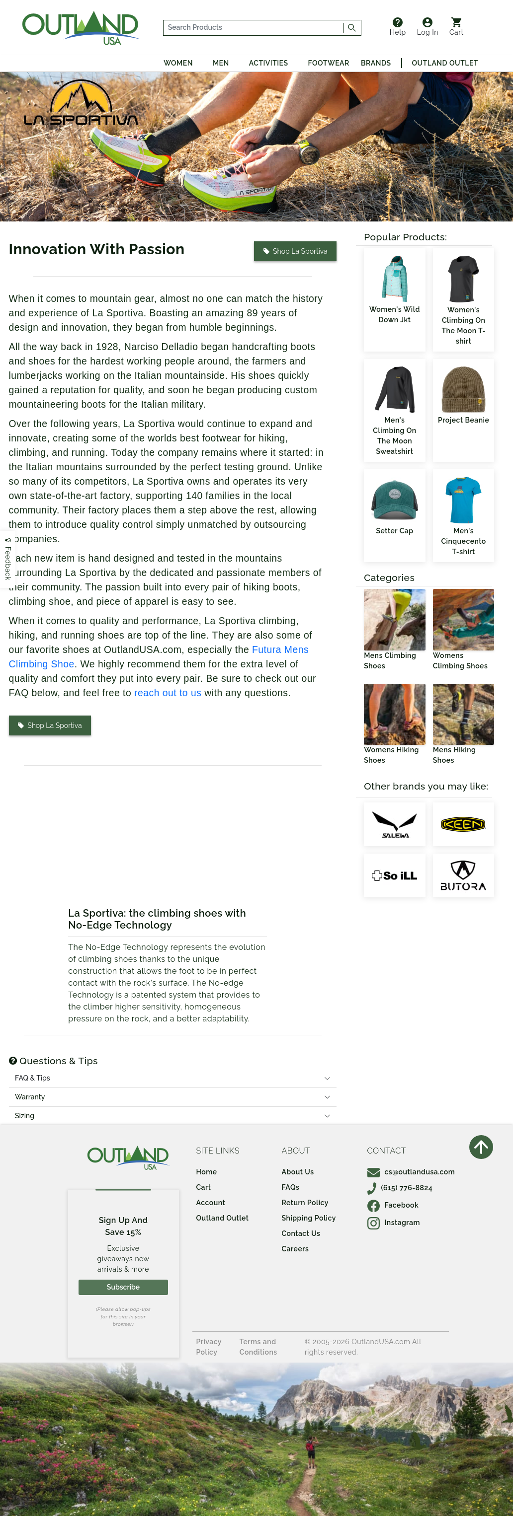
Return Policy (305, 1203)
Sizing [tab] (24, 1116)
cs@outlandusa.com (411, 1172)
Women (178, 63)
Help (398, 26)
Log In (427, 26)
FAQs (291, 1187)
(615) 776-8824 (400, 1188)
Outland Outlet (445, 63)
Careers (295, 1249)
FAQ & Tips (32, 1078)
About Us (298, 1172)
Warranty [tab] (30, 1097)
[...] (253, 27)
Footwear (328, 63)
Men (221, 63)
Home (206, 1172)
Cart (456, 26)
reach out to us (167, 693)
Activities (268, 63)
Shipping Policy (309, 1218)
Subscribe (123, 1287)
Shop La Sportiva (295, 251)
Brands (376, 63)
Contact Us (301, 1233)
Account (211, 1203)
